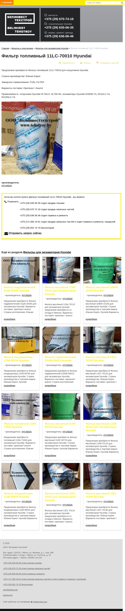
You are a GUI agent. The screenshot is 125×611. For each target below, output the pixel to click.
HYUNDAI (7, 185)
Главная (5, 48)
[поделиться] (66, 63)
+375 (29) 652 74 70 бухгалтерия (37, 227)
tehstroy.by (8, 595)
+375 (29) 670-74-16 (59, 19)
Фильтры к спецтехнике (22, 48)
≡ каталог (7, 2)
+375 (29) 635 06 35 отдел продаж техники (42, 203)
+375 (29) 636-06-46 (59, 36)
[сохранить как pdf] (107, 63)
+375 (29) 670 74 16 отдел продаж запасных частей (47, 209)
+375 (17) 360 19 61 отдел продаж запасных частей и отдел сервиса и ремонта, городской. (68, 221)
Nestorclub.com (40, 602)
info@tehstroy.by (10, 590)
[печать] (85, 63)
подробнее (9, 319)
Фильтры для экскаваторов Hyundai (52, 48)
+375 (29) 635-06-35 (59, 27)
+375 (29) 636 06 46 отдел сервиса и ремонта (44, 215)
